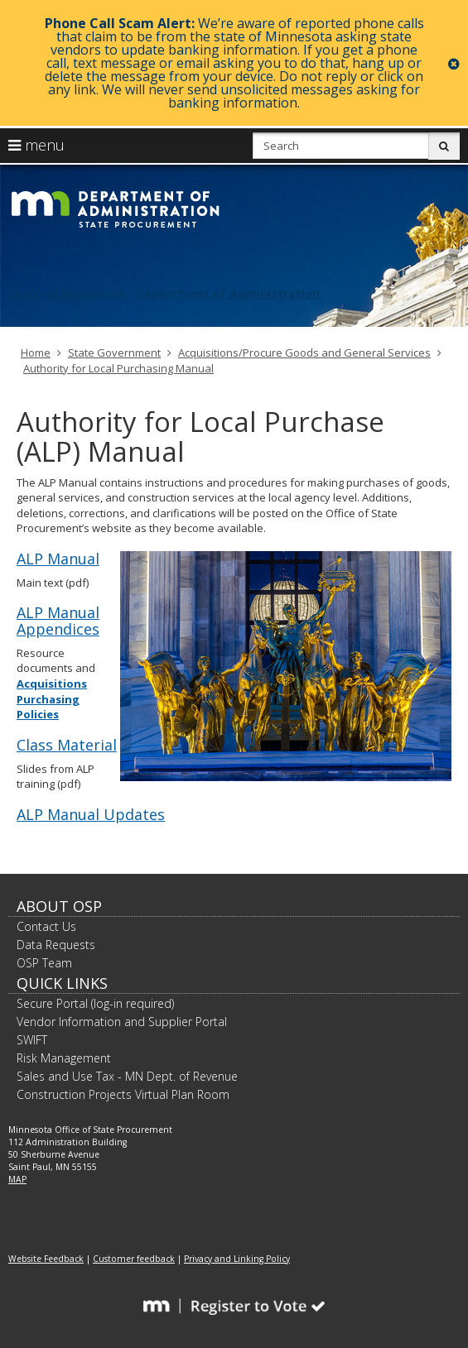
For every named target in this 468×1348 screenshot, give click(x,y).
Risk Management (64, 1058)
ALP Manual (58, 558)
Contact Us (46, 926)
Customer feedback (134, 1258)
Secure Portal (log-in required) (95, 1003)
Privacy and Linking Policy (237, 1258)
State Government (114, 352)
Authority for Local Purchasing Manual (118, 368)
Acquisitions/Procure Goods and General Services (304, 352)
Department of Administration (228, 293)
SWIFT (32, 1040)
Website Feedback (46, 1258)
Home (36, 352)
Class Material (67, 745)
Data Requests (56, 944)
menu (36, 145)
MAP (17, 1179)
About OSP (59, 906)
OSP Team (44, 963)
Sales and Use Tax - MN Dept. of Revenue (127, 1076)
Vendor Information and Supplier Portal (122, 1021)
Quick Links (62, 983)
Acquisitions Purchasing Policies (52, 699)
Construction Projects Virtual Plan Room (123, 1094)
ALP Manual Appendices (58, 620)
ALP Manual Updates (91, 814)
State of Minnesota (66, 293)
